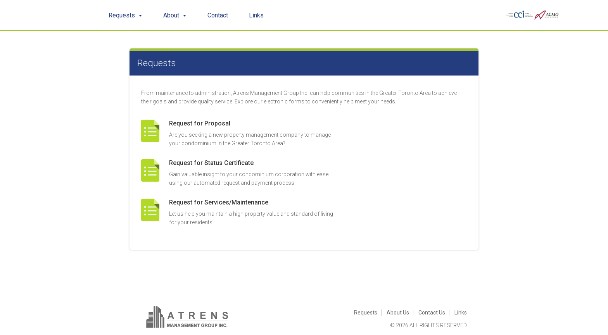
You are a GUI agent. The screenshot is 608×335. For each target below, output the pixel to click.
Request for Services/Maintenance (218, 202)
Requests (125, 15)
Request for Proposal (199, 123)
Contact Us (431, 312)
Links (256, 15)
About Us (398, 312)
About (175, 15)
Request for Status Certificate (211, 163)
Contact (217, 15)
